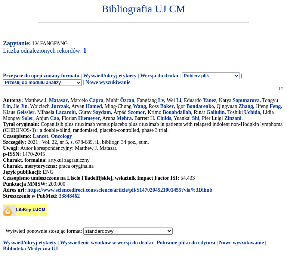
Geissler (25, 112)
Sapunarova (246, 100)
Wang (139, 106)
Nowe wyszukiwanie (108, 82)
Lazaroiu (66, 112)
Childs (164, 118)
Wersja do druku (159, 75)
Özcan (127, 100)
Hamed (94, 106)
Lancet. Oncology (52, 136)
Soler (27, 118)
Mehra (124, 118)
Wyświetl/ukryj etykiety (109, 75)
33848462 (69, 196)
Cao (54, 118)
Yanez (209, 100)
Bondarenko (200, 106)
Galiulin (215, 112)
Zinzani (232, 118)
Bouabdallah (177, 112)
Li (178, 100)
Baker (167, 106)
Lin (7, 106)
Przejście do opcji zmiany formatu (41, 75)
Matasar (58, 100)
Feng (275, 106)
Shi (195, 118)
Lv (161, 100)
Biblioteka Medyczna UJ (30, 248)
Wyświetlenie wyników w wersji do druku (106, 242)
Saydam (102, 112)
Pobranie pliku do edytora (186, 242)
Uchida (252, 112)
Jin (24, 106)
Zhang (245, 106)
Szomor (136, 112)
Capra (96, 100)
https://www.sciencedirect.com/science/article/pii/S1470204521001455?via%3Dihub (119, 190)
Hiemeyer (89, 118)
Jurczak (60, 106)
